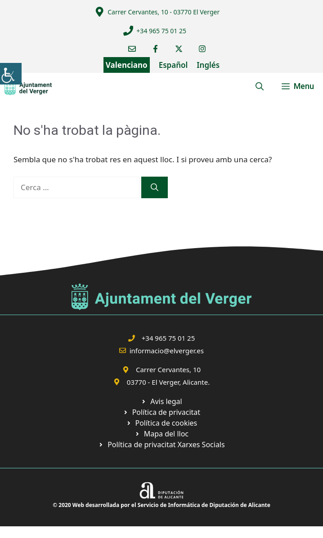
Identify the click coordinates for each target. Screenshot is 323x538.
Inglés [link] (208, 65)
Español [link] (173, 65)
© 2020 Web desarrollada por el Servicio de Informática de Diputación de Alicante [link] (161, 505)
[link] (11, 73)
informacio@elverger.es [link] (167, 350)
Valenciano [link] (127, 65)
